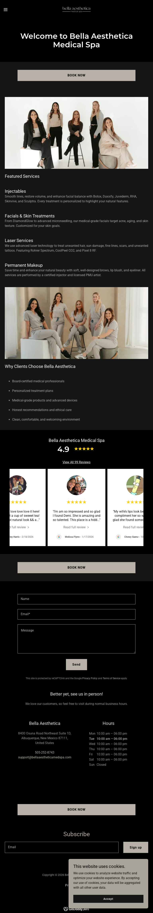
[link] (76, 10)
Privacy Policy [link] (89, 678)
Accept (108, 898)
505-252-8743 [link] (44, 752)
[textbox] (76, 599)
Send (76, 664)
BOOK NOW (76, 75)
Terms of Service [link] (111, 678)
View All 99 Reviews (76, 462)
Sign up (136, 847)
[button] (13, 10)
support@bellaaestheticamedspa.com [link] (44, 757)
